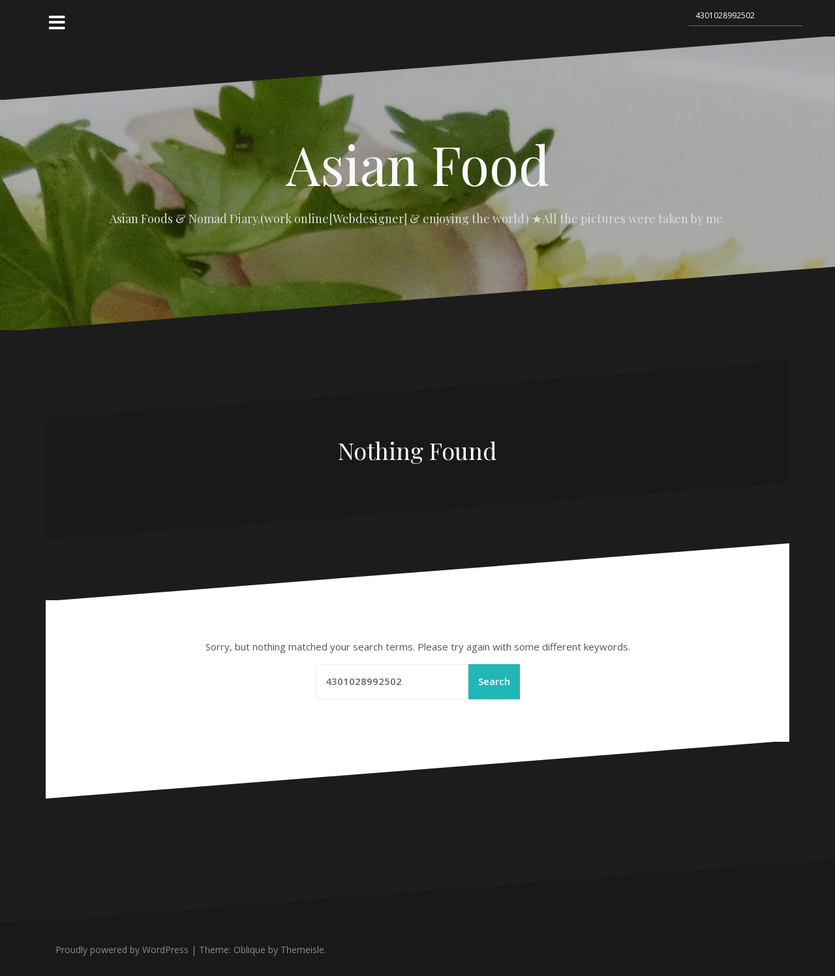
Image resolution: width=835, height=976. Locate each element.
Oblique (250, 949)
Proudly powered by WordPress (122, 949)
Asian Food (418, 164)
